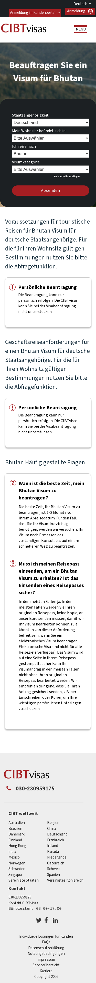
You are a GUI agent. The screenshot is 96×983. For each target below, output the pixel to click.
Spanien (53, 873)
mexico (14, 856)
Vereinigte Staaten (23, 879)
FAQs (46, 940)
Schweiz (53, 867)
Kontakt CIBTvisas (23, 901)
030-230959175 (19, 895)
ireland (52, 844)
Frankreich (55, 838)
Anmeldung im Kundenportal (32, 11)
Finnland (15, 838)
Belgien (53, 821)
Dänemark (16, 832)
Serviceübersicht (46, 963)
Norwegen (16, 861)
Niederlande (57, 856)
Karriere (46, 969)
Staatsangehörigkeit (30, 114)
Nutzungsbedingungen (46, 952)
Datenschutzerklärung (46, 946)
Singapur (15, 873)
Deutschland (57, 832)
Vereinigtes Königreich (65, 879)
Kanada (53, 850)
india (12, 850)
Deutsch (80, 4)
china (51, 827)
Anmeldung (76, 11)
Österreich (55, 861)
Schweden (16, 867)
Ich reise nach (24, 145)
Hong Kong (17, 844)
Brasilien (15, 827)
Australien (16, 821)
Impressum (46, 958)
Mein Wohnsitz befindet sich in (39, 129)
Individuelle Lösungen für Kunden (46, 935)
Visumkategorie (26, 160)
